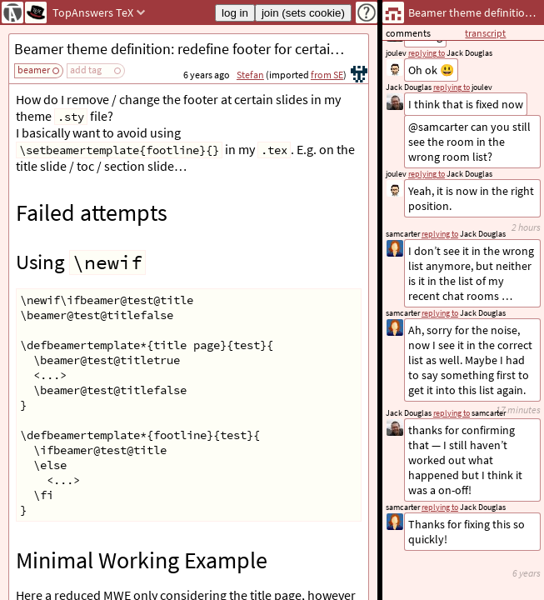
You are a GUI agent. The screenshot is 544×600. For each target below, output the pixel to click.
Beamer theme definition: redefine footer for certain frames (191, 48)
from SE (327, 74)
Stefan (250, 74)
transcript (485, 33)
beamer (33, 69)
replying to (440, 507)
